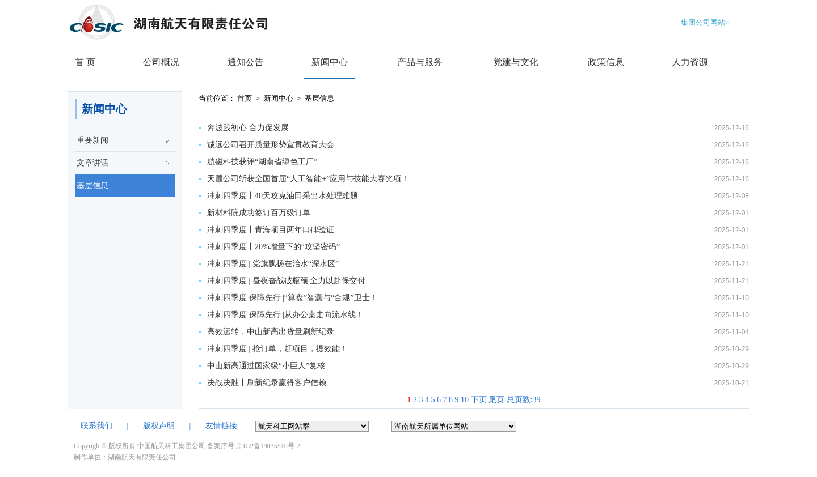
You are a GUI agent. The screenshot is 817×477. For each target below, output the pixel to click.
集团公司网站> (705, 22)
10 (465, 399)
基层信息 (92, 185)
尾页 (496, 399)
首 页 (85, 62)
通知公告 (246, 62)
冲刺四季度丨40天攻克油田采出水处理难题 (282, 195)
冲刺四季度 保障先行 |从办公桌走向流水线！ (285, 314)
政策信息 (606, 62)
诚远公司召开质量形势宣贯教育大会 (270, 144)
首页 (244, 98)
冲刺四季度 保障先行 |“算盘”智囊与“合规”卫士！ (292, 297)
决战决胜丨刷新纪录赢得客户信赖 (266, 382)
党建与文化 (515, 62)
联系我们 (96, 425)
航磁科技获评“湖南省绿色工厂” (262, 161)
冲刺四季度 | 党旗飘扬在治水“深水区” (273, 263)
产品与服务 (420, 62)
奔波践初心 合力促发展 (248, 127)
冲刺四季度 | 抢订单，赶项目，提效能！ (277, 348)
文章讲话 (92, 163)
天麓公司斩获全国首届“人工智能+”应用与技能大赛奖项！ (308, 178)
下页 (479, 399)
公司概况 (161, 62)
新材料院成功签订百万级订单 (258, 212)
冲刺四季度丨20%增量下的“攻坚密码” (273, 246)
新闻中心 (329, 62)
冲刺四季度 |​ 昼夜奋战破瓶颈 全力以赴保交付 (286, 280)
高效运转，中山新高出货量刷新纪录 (270, 331)
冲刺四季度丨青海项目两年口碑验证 (270, 229)
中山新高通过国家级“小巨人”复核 (266, 365)
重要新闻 (92, 140)
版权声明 (159, 425)
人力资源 (690, 62)
